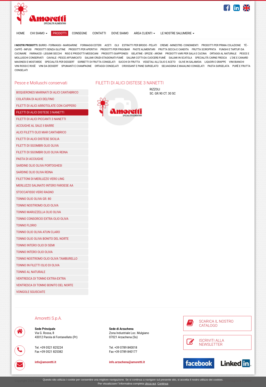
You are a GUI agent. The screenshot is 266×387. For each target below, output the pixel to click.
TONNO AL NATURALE (30, 272)
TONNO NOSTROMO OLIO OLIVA (37, 205)
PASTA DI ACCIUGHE (29, 159)
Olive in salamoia (190, 61)
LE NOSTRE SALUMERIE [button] (177, 33)
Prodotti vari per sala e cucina (186, 53)
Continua (162, 383)
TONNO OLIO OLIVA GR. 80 (33, 198)
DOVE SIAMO (119, 33)
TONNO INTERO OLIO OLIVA (34, 252)
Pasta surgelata (218, 66)
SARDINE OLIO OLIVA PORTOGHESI (39, 165)
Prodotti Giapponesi (114, 53)
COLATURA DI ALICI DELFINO (35, 99)
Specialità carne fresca (211, 57)
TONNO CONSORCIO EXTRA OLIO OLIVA (42, 218)
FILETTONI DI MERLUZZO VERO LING (40, 179)
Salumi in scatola (180, 57)
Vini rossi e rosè (25, 66)
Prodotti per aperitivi (83, 49)
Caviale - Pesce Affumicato (64, 57)
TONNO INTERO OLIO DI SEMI (35, 245)
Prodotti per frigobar (115, 49)
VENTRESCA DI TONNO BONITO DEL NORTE (44, 285)
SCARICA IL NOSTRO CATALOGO (216, 323)
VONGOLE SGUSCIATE (30, 292)
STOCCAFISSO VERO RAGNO (35, 192)
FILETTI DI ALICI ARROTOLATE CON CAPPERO (46, 105)
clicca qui (150, 383)
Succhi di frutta (129, 61)
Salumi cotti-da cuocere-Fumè (146, 57)
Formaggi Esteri (90, 45)
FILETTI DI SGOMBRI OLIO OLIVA (37, 145)
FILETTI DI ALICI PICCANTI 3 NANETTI (41, 119)
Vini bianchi (236, 61)
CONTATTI (99, 33)
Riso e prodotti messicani (81, 53)
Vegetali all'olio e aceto (159, 61)
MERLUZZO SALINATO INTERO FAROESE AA (44, 185)
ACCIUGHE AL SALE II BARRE (35, 125)
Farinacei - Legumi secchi (46, 53)
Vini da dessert (48, 66)
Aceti (108, 45)
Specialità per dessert (59, 61)
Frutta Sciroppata (204, 49)
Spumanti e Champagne (76, 66)
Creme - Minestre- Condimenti (179, 45)
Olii (117, 45)
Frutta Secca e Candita (173, 49)
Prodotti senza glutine (50, 49)
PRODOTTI (59, 33)
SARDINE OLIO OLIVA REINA (34, 172)
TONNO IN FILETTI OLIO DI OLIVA (37, 265)
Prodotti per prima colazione (221, 45)
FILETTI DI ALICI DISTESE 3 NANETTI (40, 112)
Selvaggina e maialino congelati (183, 66)
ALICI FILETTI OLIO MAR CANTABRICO (41, 132)
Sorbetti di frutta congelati (96, 61)
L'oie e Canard (239, 57)
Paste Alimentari (144, 49)
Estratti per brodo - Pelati (139, 45)
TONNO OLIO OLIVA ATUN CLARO (38, 232)
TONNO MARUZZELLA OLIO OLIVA (38, 212)
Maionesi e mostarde (28, 61)
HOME (20, 33)
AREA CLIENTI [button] (144, 33)
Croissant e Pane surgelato (140, 66)
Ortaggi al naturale (223, 53)
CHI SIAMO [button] (38, 33)
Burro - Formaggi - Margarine (58, 45)
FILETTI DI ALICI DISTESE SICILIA (37, 139)
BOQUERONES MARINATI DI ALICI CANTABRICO (47, 92)
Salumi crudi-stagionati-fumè (104, 57)
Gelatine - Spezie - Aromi (146, 53)
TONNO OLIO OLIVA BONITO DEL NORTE (42, 238)
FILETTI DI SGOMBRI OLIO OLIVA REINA (42, 152)
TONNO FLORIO (26, 225)
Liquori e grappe (215, 61)
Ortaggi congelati (107, 66)
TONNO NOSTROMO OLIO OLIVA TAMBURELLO (46, 258)
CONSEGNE (79, 33)
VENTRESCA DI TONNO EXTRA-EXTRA (41, 278)
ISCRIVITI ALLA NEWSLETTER (211, 342)
